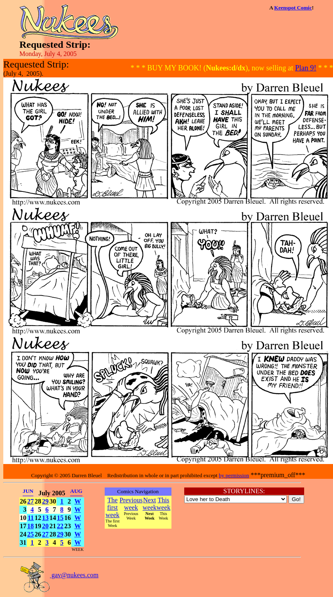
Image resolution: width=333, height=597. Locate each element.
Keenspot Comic (293, 8)
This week (164, 504)
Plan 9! (306, 68)
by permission (234, 475)
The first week (113, 507)
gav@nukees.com (58, 574)
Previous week (131, 504)
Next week (150, 504)
